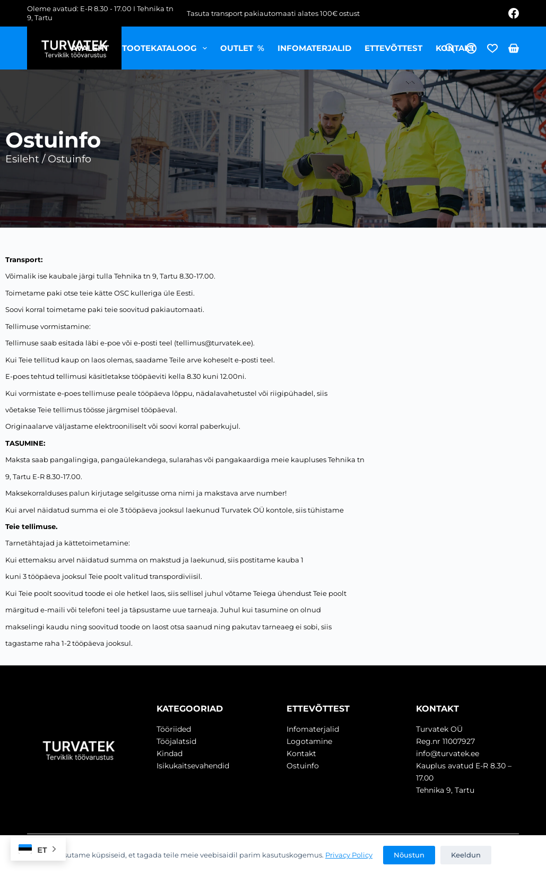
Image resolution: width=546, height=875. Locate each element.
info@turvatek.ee (447, 753)
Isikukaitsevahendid (193, 765)
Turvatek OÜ (439, 729)
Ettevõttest (393, 48)
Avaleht (90, 48)
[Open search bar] (450, 48)
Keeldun (466, 855)
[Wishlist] (492, 48)
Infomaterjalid (314, 48)
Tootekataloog (166, 48)
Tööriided (174, 729)
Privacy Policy (348, 855)
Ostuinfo (303, 765)
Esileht (22, 159)
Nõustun (409, 855)
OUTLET (242, 48)
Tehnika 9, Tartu (445, 790)
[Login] (471, 48)
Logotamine (309, 741)
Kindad (170, 753)
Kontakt (455, 48)
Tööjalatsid (176, 741)
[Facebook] (513, 13)
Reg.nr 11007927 (445, 741)
